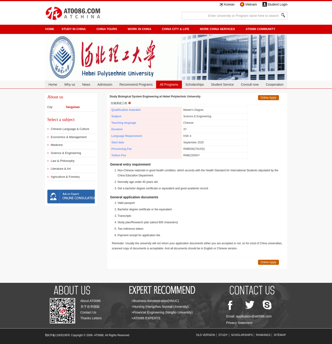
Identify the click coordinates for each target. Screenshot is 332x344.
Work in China (139, 29)
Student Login (278, 4)
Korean (229, 4)
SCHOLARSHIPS (242, 335)
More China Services (217, 29)
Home (52, 84)
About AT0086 (90, 301)
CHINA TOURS (106, 29)
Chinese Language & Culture (70, 129)
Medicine (57, 145)
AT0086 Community (260, 29)
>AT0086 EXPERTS (145, 318)
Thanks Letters (91, 318)
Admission (104, 84)
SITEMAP (280, 335)
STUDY (223, 335)
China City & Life (175, 29)
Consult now (250, 84)
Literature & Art (61, 168)
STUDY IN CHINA (74, 29)
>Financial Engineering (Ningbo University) (162, 312)
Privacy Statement (239, 323)
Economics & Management (68, 137)
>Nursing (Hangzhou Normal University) (160, 306)
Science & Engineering (66, 153)
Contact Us (88, 312)
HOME (49, 29)
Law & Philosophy (62, 161)
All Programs (169, 84)
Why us (69, 84)
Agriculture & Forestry (65, 176)
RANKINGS (263, 335)
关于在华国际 (90, 306)
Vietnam (251, 4)
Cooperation (274, 84)
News (86, 84)
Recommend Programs (136, 84)
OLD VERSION (205, 335)
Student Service (222, 84)
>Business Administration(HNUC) (155, 301)
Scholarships (194, 84)
